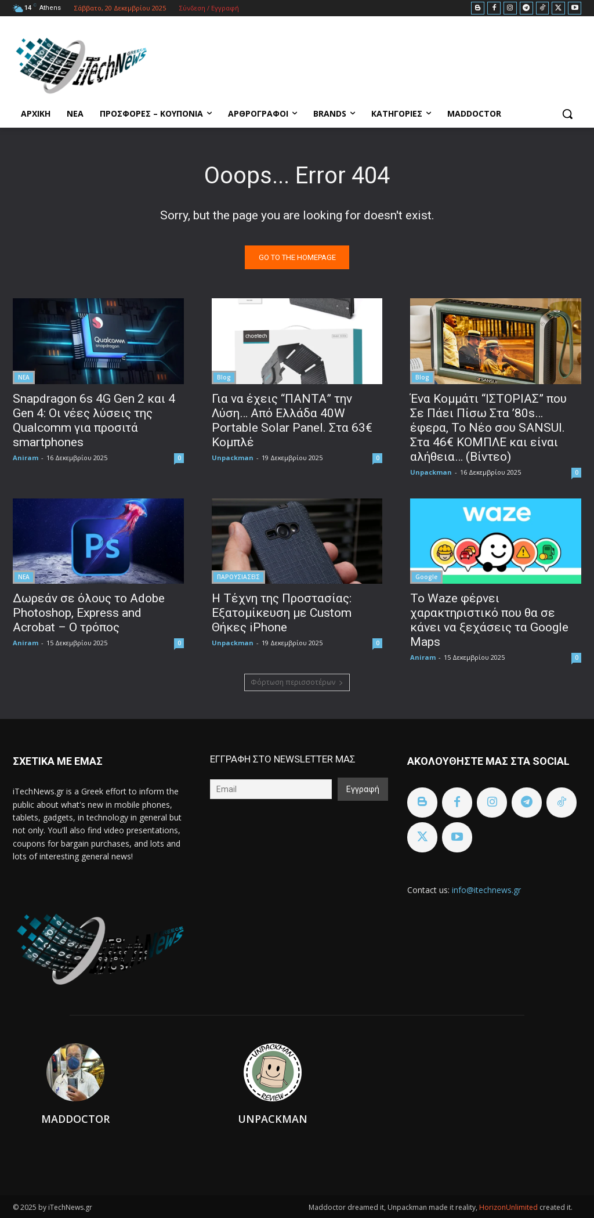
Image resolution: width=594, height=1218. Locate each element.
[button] (567, 114)
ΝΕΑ (24, 377)
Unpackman (232, 457)
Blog (224, 377)
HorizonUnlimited (509, 1207)
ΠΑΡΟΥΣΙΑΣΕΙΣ (238, 576)
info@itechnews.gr (486, 889)
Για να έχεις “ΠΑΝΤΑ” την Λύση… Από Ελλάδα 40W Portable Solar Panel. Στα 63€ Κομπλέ (292, 420)
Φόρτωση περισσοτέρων (297, 682)
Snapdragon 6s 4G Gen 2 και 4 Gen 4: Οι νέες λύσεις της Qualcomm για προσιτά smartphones (94, 420)
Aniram (25, 457)
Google (426, 576)
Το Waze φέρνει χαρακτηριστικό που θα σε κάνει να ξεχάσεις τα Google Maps (489, 619)
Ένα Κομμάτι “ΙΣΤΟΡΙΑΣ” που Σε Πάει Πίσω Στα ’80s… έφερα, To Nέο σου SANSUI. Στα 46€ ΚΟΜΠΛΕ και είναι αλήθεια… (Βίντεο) (488, 427)
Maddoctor (75, 1119)
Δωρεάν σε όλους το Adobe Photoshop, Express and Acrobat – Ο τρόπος (89, 612)
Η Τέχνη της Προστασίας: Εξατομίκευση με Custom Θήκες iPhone (282, 612)
